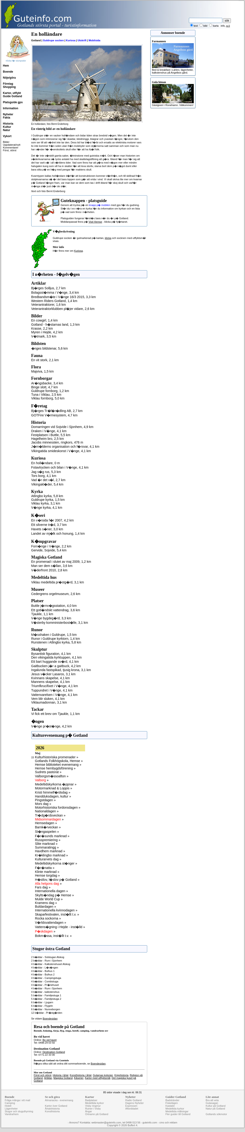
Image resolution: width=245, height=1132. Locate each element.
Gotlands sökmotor (216, 1114)
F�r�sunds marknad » (52, 836)
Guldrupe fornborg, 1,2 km (50, 391)
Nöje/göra (9, 77)
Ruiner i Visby (93, 1108)
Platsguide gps (13, 102)
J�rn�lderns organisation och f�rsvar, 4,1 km (65, 446)
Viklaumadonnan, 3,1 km (49, 702)
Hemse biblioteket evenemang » (58, 764)
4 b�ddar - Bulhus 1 (43, 971)
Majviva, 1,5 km (42, 371)
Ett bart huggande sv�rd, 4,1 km (55, 661)
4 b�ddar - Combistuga (44, 981)
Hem (6, 65)
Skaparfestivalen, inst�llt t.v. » (57, 914)
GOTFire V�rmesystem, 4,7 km (54, 415)
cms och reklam (168, 1122)
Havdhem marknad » (50, 851)
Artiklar (48, 1078)
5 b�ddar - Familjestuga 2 (46, 998)
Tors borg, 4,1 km (43, 476)
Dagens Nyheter (134, 1103)
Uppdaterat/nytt (11, 144)
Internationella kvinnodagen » (56, 910)
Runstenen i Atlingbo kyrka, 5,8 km (56, 642)
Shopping (9, 87)
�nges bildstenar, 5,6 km (49, 348)
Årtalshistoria (52, 1108)
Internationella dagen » (51, 891)
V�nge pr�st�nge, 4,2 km (51, 726)
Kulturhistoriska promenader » (56, 757)
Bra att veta (212, 1100)
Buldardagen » (45, 906)
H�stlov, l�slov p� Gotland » (57, 879)
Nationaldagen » (47, 811)
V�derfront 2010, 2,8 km (49, 570)
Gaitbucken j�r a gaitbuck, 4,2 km (56, 666)
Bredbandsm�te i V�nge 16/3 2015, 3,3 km (63, 297)
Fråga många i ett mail (17, 1100)
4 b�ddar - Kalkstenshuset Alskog (50, 964)
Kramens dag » (46, 903)
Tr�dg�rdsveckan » (50, 815)
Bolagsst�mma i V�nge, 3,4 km (55, 292)
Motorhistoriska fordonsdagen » (57, 807)
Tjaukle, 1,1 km (42, 614)
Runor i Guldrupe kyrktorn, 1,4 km (55, 638)
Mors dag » (43, 804)
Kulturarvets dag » (48, 859)
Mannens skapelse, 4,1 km (50, 682)
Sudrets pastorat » (48, 772)
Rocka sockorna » (48, 918)
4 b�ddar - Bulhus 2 (43, 974)
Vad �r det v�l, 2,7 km (48, 480)
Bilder (6, 142)
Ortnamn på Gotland (96, 1114)
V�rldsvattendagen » (50, 922)
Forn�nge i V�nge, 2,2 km (51, 546)
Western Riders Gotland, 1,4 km (54, 301)
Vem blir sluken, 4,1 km (48, 699)
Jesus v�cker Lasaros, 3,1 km (53, 674)
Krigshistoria (121, 1075)
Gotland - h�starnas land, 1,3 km (55, 324)
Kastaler (170, 1105)
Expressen (131, 1105)
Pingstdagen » (45, 800)
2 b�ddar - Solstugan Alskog (47, 957)
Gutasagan (212, 1103)
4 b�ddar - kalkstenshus (45, 991)
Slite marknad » (46, 844)
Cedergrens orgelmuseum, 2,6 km (55, 594)
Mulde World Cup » (49, 899)
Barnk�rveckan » (48, 827)
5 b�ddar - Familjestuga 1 (46, 995)
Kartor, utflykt (12, 93)
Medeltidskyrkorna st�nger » (56, 863)
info (223, 25)
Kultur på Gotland (216, 1105)
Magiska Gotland (63, 1078)
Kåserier (78, 1078)
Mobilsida (94, 40)
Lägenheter (11, 1108)
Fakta (6, 117)
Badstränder (172, 1100)
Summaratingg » (47, 847)
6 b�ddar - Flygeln (42, 1005)
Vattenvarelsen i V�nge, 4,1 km (54, 695)
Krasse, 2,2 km (42, 328)
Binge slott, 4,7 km (44, 387)
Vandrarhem (12, 1114)
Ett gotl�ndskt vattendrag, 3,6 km (55, 610)
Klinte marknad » (47, 872)
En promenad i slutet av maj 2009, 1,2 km (61, 561)
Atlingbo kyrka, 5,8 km (47, 496)
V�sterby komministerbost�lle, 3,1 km (59, 622)
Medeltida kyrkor (94, 1103)
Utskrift (81, 40)
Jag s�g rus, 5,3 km (46, 472)
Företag (8, 83)
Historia (8, 123)
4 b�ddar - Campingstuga (46, 978)
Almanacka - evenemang (59, 1100)
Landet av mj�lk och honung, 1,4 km (58, 533)
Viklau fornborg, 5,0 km (48, 398)
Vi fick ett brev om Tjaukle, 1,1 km (55, 714)
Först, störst (9, 150)
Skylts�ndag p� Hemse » (54, 895)
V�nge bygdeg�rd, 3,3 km (51, 618)
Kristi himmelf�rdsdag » (52, 792)
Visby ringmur (93, 1105)
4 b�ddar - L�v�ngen (44, 967)
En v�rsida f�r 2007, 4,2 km (52, 520)
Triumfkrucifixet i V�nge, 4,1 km (54, 686)
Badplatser (91, 1100)
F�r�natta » (44, 868)
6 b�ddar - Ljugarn (42, 1002)
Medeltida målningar (176, 1111)
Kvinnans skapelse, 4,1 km (50, 678)
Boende (8, 71)
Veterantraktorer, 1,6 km (48, 304)
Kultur (7, 127)
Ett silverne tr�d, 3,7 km (49, 525)
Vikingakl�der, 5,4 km (47, 484)
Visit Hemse (95, 221)
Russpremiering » (47, 840)
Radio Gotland (133, 1100)
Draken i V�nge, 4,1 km (49, 431)
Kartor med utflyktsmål (97, 1078)
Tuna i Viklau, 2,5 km (46, 394)
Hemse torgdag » (47, 875)
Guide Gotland (12, 96)
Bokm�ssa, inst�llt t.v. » (53, 936)
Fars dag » (43, 887)
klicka (108, 238)
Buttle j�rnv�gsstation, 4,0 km (54, 606)
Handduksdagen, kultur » (53, 796)
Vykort (7, 136)
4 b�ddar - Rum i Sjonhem (46, 988)
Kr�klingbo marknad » (51, 855)
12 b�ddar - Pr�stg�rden (46, 1012)
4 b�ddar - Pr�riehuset (45, 985)
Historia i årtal (60, 1075)
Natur (6, 130)
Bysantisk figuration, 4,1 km (51, 654)
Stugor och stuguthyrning (19, 1111)
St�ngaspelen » (47, 831)
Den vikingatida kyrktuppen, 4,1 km (56, 657)
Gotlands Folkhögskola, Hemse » (59, 761)
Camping (10, 1103)
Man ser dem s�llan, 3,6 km (52, 566)
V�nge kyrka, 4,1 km (46, 507)
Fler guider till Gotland (178, 1114)
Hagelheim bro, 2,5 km (47, 439)
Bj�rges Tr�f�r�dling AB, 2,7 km (57, 411)
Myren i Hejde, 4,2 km (47, 332)
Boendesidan (50, 1018)
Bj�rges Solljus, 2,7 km (48, 288)
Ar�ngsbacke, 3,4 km (47, 383)
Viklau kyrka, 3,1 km (45, 503)
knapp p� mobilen (99, 205)
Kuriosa (70, 40)
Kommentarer (11, 147)
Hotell (8, 1105)
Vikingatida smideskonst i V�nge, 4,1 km (61, 451)
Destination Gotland (53, 1052)
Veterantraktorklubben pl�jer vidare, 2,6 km (63, 309)
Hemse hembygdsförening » (55, 768)
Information (10, 108)
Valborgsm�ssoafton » (51, 776)
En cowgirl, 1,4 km (44, 320)
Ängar (88, 1111)
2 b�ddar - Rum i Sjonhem (46, 960)
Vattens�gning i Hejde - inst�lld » (60, 927)
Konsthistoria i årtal (81, 1075)
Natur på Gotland (215, 1108)
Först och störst (42, 1075)
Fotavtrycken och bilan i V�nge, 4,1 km (60, 467)
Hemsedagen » (46, 823)
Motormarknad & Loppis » (53, 788)
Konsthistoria (52, 1111)
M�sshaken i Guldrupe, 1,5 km (54, 635)
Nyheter (8, 114)
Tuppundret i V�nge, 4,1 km (52, 690)
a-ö (228, 25)
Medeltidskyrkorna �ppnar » (55, 784)
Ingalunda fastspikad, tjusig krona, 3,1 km (61, 670)
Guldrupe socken (53, 40)
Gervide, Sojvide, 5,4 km (49, 550)
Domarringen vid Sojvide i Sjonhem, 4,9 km (62, 427)
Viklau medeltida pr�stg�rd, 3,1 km (57, 582)
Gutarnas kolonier (103, 1075)
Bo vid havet (49, 1040)
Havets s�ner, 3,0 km (47, 529)
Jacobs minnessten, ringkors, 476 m (57, 442)
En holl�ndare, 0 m (45, 463)
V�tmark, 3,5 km (43, 336)
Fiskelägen (171, 1103)
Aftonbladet (131, 1108)
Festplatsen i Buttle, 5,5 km (50, 435)
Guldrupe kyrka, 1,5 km (48, 500)
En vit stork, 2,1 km (45, 360)
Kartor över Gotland (56, 1105)
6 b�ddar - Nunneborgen (45, 1009)
